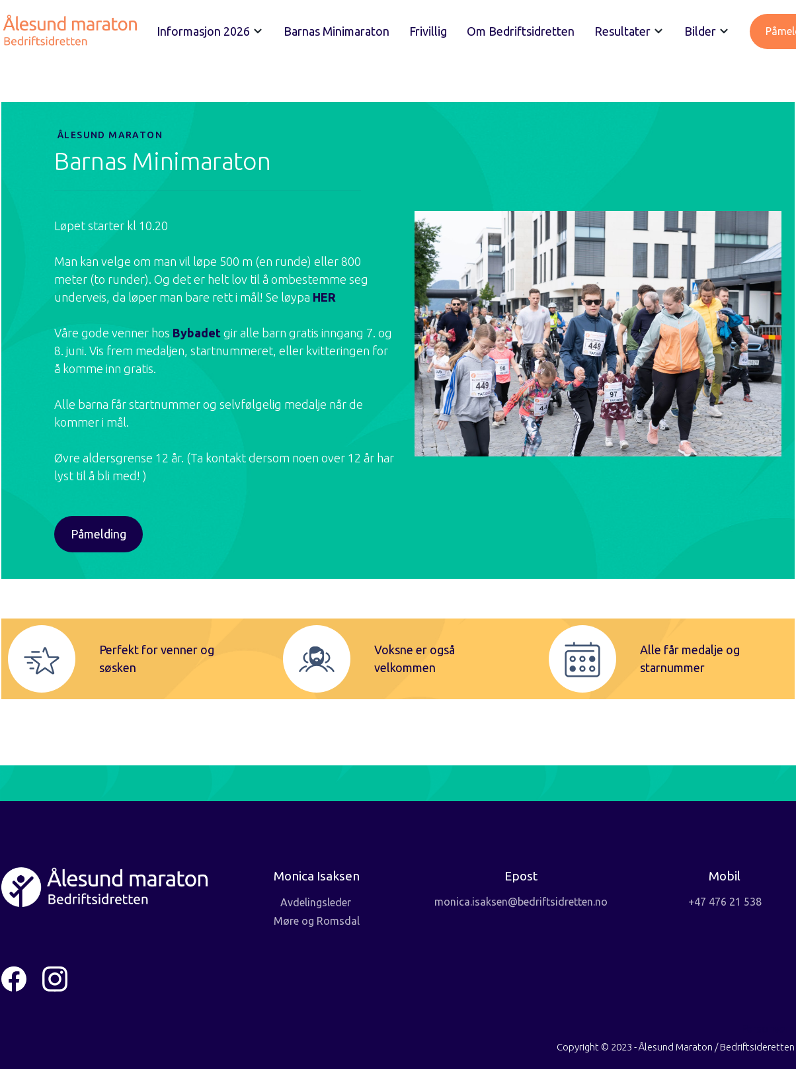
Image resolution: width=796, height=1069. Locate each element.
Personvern (768, 1029)
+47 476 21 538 (725, 902)
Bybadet (198, 332)
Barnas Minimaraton (336, 31)
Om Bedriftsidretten (521, 31)
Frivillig (428, 31)
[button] (210, 31)
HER (324, 297)
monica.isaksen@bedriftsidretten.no (521, 902)
